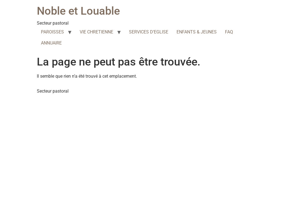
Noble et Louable (78, 10)
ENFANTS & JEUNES (197, 32)
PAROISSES (52, 32)
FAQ (229, 32)
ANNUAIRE (51, 43)
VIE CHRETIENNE (96, 32)
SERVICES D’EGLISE (148, 32)
